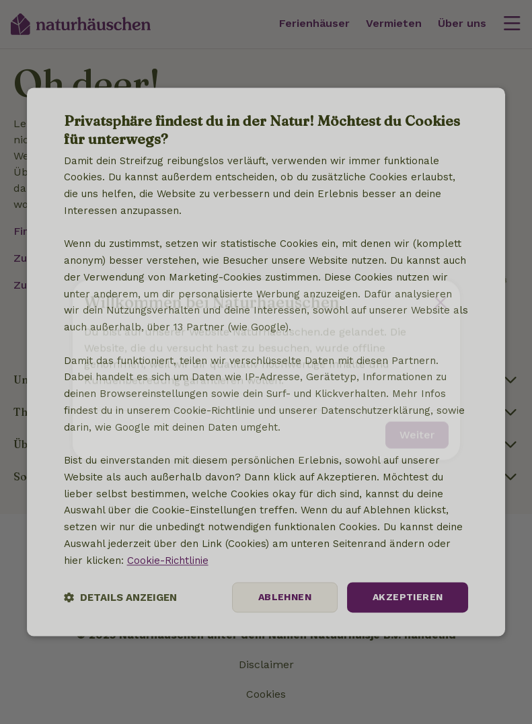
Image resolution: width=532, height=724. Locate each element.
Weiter (417, 427)
